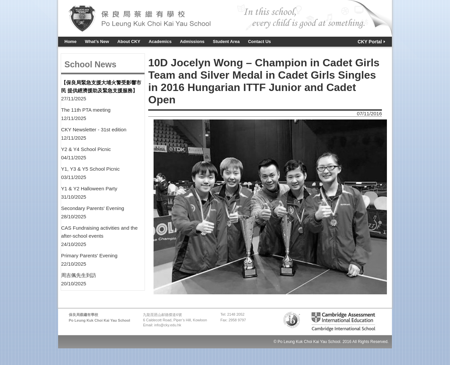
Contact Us (259, 41)
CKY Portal (370, 41)
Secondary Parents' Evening (92, 208)
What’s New (97, 41)
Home (70, 41)
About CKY (129, 41)
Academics (160, 41)
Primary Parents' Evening (89, 255)
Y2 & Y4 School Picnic (86, 149)
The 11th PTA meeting (85, 110)
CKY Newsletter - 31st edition (94, 129)
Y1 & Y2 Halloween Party (89, 188)
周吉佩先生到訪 (78, 275)
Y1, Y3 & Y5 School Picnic (90, 169)
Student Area (226, 41)
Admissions (192, 41)
